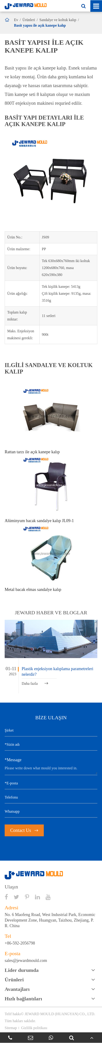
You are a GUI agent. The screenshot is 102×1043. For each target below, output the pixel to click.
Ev (16, 20)
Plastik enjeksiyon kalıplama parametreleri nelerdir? (57, 671)
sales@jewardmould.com (26, 960)
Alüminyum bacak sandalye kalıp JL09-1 (39, 520)
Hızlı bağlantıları (23, 999)
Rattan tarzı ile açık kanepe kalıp (32, 452)
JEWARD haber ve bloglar (51, 612)
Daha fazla (35, 683)
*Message (13, 760)
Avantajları (17, 989)
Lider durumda (22, 970)
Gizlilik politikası (34, 1028)
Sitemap (11, 1028)
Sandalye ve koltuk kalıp (57, 20)
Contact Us (24, 830)
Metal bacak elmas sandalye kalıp (33, 589)
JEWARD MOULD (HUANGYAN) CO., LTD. (60, 1014)
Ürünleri (28, 20)
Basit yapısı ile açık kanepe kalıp (40, 25)
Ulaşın (11, 887)
